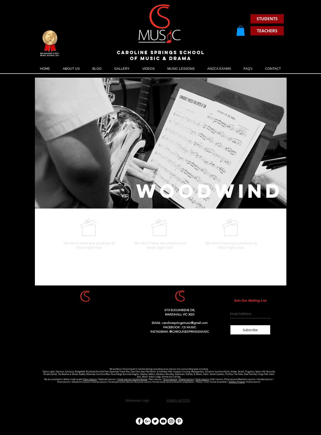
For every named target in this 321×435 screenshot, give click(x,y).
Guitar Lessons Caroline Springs (132, 379)
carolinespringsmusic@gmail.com (185, 323)
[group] (160, 234)
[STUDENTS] (267, 18)
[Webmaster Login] (137, 400)
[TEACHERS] (267, 30)
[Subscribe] (250, 330)
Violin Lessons (202, 379)
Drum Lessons (170, 379)
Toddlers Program (237, 382)
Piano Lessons (90, 379)
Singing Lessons (186, 379)
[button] (240, 31)
